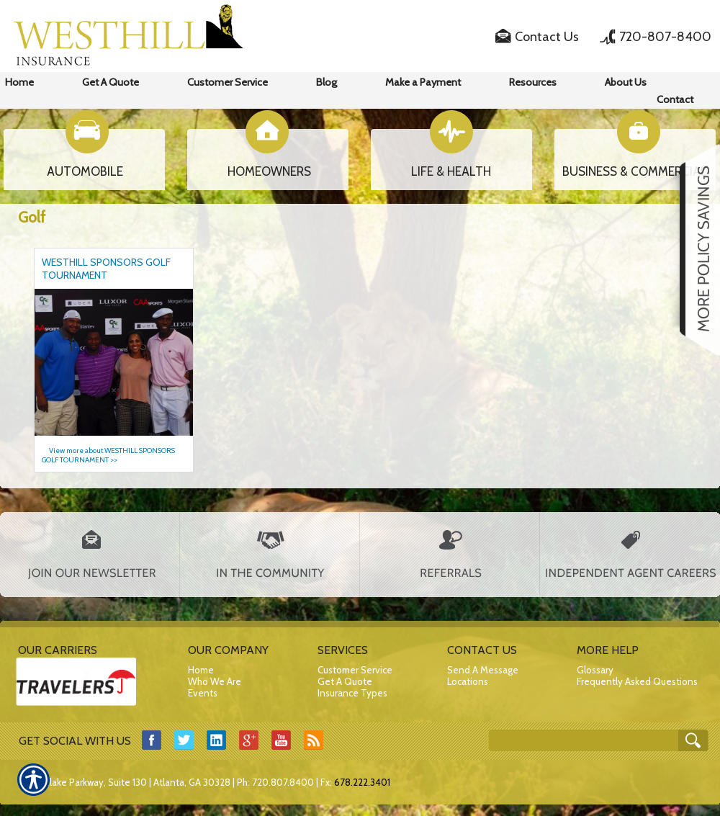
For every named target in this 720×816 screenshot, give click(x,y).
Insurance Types (352, 693)
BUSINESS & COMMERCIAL (634, 171)
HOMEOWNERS (269, 171)
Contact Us (547, 37)
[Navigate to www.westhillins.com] (695, 250)
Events (202, 693)
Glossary (595, 670)
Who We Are (214, 681)
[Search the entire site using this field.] (585, 741)
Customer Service (355, 670)
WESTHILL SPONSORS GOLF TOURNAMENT (106, 269)
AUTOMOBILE (85, 171)
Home (201, 670)
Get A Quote (345, 681)
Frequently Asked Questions (637, 681)
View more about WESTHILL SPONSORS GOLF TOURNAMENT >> (108, 455)
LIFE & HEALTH (451, 171)
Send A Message (482, 670)
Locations (467, 681)
